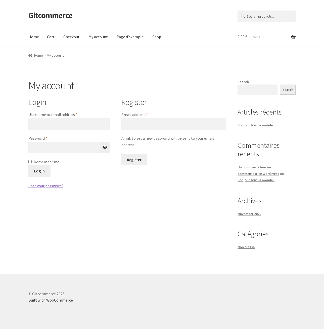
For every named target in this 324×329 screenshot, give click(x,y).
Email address (142, 114)
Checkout (71, 36)
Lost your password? (45, 185)
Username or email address (60, 114)
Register (134, 159)
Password (45, 138)
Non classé (246, 247)
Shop (156, 36)
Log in (39, 170)
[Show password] (105, 147)
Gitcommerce (50, 15)
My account (98, 36)
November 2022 (249, 213)
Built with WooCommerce (50, 300)
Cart (51, 36)
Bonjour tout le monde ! (256, 125)
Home (33, 36)
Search (243, 82)
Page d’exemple (130, 36)
